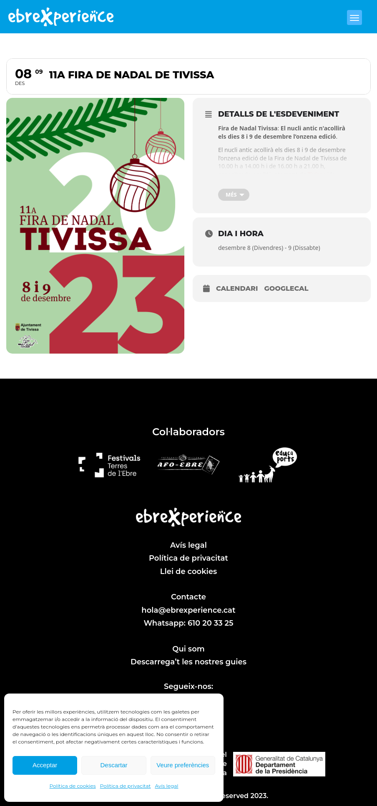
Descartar (113, 765)
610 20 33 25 (211, 623)
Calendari (237, 288)
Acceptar (45, 765)
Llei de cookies (188, 571)
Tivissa (317, 174)
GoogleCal (286, 288)
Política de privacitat (125, 786)
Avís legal (166, 786)
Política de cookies (73, 786)
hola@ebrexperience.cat (188, 610)
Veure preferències (182, 765)
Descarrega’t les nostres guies (188, 661)
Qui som (188, 649)
